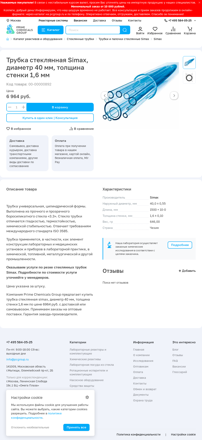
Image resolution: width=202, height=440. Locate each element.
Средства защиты (82, 385)
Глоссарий (179, 372)
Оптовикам (140, 366)
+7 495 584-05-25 (180, 20)
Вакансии (80, 20)
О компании (141, 355)
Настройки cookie (183, 434)
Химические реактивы (85, 359)
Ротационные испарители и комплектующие (89, 372)
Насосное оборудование (87, 380)
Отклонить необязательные (30, 427)
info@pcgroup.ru (17, 359)
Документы (141, 394)
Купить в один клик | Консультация (50, 118)
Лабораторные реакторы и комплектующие (88, 351)
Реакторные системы (53, 20)
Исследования (143, 360)
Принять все (76, 427)
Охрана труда (142, 400)
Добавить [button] (187, 270)
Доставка (99, 20)
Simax (154, 197)
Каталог (51, 30)
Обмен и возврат (144, 389)
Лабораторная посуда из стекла (92, 364)
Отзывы (117, 20)
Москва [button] (13, 20)
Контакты (134, 20)
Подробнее (180, 245)
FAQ (175, 360)
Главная (138, 349)
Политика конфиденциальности (139, 434)
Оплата (138, 372)
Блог (175, 349)
